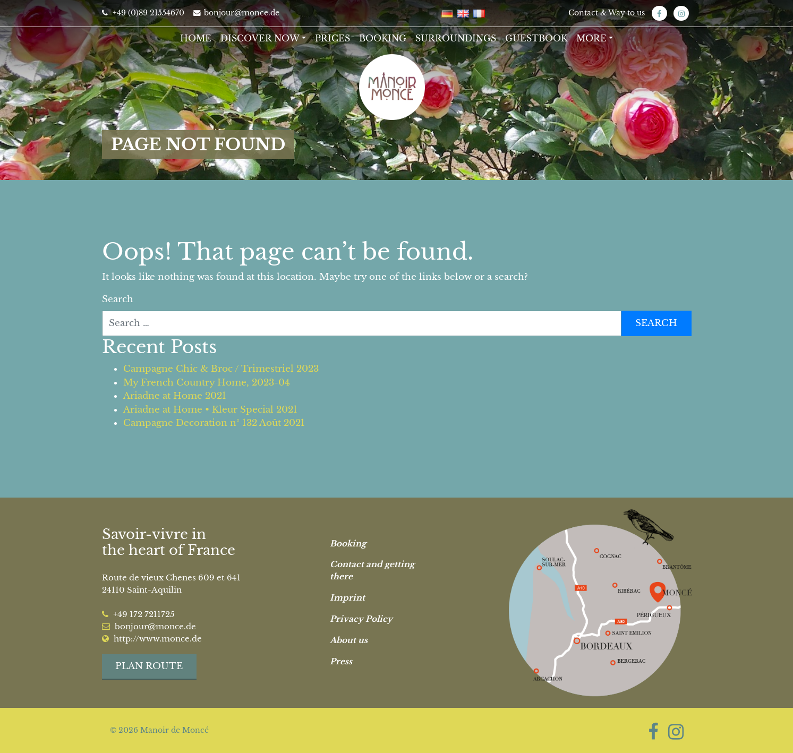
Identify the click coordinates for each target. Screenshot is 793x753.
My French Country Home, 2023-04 (206, 382)
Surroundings (455, 38)
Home (195, 38)
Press (341, 661)
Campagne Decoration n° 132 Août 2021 (214, 423)
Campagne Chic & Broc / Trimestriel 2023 (221, 368)
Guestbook (536, 38)
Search (117, 299)
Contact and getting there (372, 570)
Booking (382, 38)
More (591, 38)
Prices (332, 38)
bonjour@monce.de (236, 13)
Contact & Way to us (606, 13)
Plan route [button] (149, 666)
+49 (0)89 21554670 (143, 13)
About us (349, 640)
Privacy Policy (361, 619)
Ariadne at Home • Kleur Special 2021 (210, 409)
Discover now (260, 38)
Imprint (347, 598)
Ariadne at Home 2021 (174, 395)
